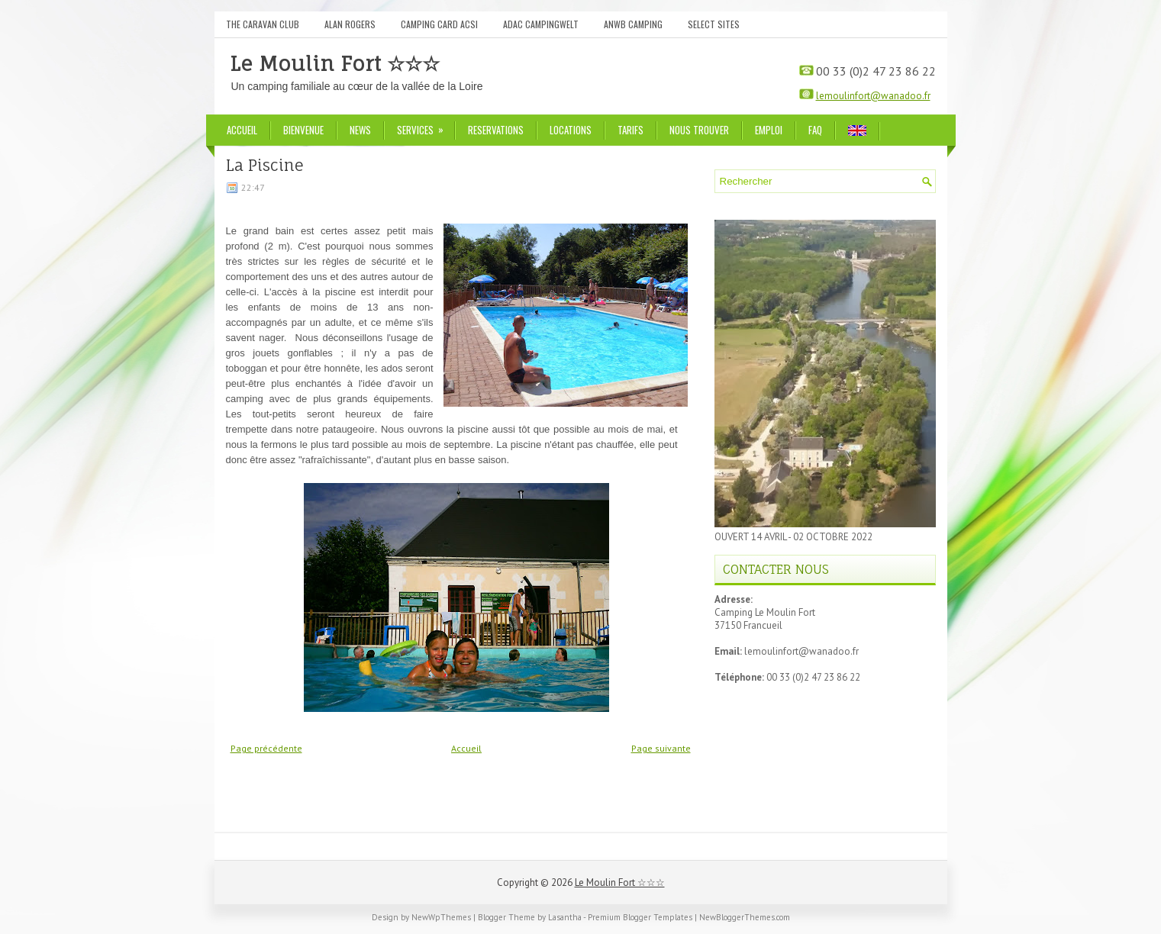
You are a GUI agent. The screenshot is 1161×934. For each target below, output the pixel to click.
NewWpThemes (441, 917)
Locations (571, 129)
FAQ (815, 129)
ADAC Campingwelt (541, 24)
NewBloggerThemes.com (744, 917)
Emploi (768, 129)
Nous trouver (699, 129)
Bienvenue (303, 129)
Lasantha (565, 917)
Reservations (496, 129)
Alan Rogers (350, 24)
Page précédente (266, 748)
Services (425, 125)
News (360, 129)
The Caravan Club (262, 24)
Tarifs (630, 129)
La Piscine (265, 165)
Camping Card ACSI (439, 24)
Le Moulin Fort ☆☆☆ (335, 63)
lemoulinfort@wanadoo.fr (873, 95)
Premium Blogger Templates (640, 917)
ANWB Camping (633, 24)
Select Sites (714, 24)
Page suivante (661, 748)
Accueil (242, 129)
